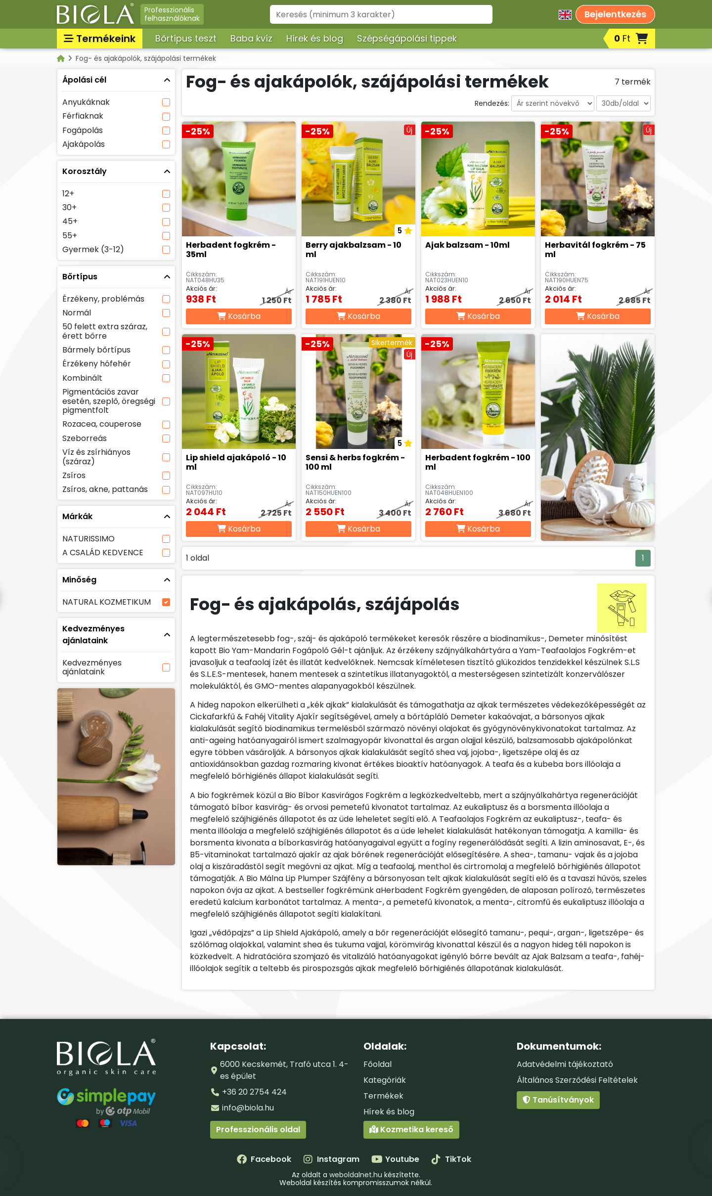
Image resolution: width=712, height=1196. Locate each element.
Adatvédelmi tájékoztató (565, 1064)
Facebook (264, 1159)
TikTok (451, 1159)
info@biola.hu (248, 1107)
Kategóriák (384, 1080)
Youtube (395, 1159)
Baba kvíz (251, 38)
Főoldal (377, 1064)
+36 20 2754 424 (254, 1092)
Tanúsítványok (558, 1100)
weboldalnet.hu (355, 1174)
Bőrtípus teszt (186, 38)
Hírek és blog (314, 38)
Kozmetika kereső (411, 1129)
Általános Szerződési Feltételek (577, 1080)
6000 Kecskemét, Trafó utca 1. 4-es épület (284, 1070)
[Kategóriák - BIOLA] (61, 58)
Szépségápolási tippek (407, 38)
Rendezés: (492, 103)
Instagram (331, 1159)
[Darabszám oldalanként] (623, 103)
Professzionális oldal (258, 1129)
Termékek (383, 1096)
